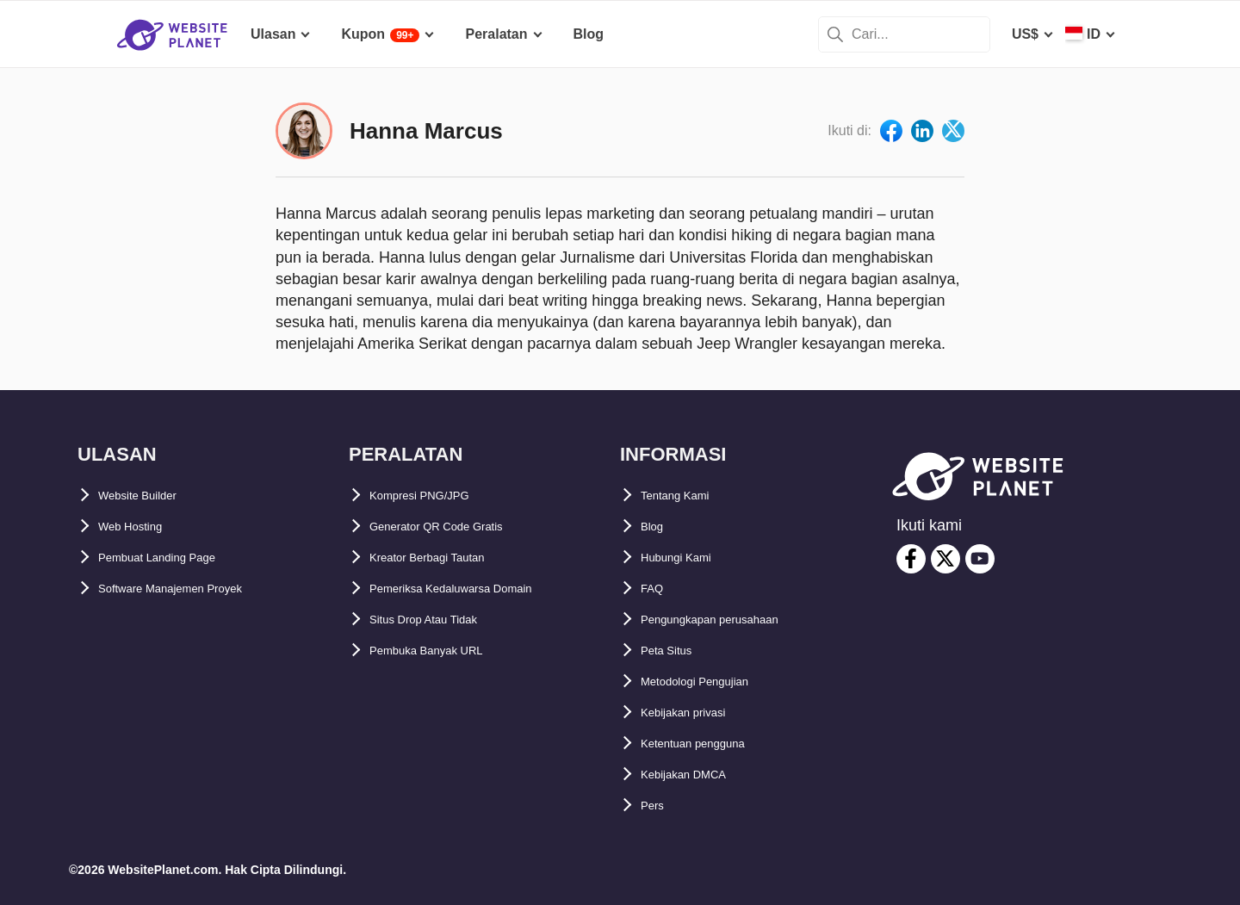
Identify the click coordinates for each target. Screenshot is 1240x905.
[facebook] (911, 558)
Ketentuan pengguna (709, 743)
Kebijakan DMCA (696, 774)
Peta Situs (674, 650)
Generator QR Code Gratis (455, 526)
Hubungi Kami (687, 557)
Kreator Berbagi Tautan (445, 557)
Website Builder (150, 495)
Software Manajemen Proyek (191, 588)
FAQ (655, 588)
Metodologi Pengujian (712, 681)
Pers (656, 805)
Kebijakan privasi (697, 712)
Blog (656, 526)
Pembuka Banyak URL (442, 650)
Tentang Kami (686, 495)
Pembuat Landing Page (174, 557)
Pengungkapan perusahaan (731, 619)
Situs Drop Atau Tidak (440, 619)
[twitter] (945, 558)
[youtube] (980, 558)
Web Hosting (140, 526)
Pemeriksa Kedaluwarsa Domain (475, 588)
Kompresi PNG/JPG (433, 495)
